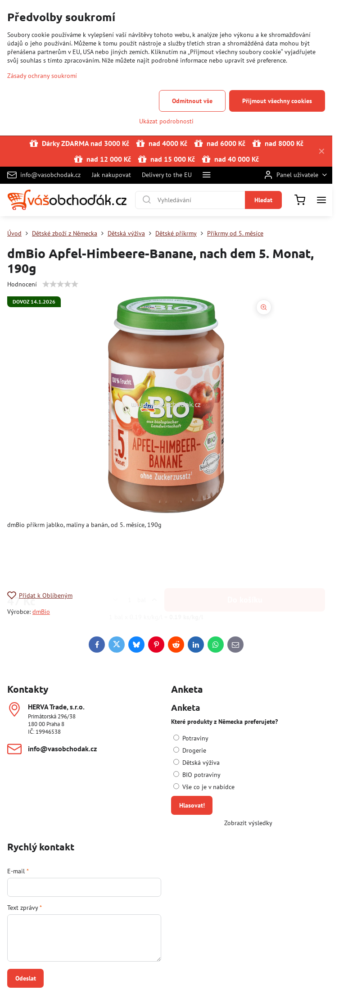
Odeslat (25, 978)
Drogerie (189, 750)
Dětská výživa (196, 762)
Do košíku (244, 555)
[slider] (60, 284)
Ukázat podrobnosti (166, 121)
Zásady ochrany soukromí (42, 76)
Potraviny (190, 738)
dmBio (41, 612)
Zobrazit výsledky (248, 823)
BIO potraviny (197, 775)
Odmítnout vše (192, 101)
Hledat (263, 200)
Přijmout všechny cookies (277, 101)
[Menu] (321, 200)
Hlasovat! (192, 805)
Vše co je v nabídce (204, 787)
